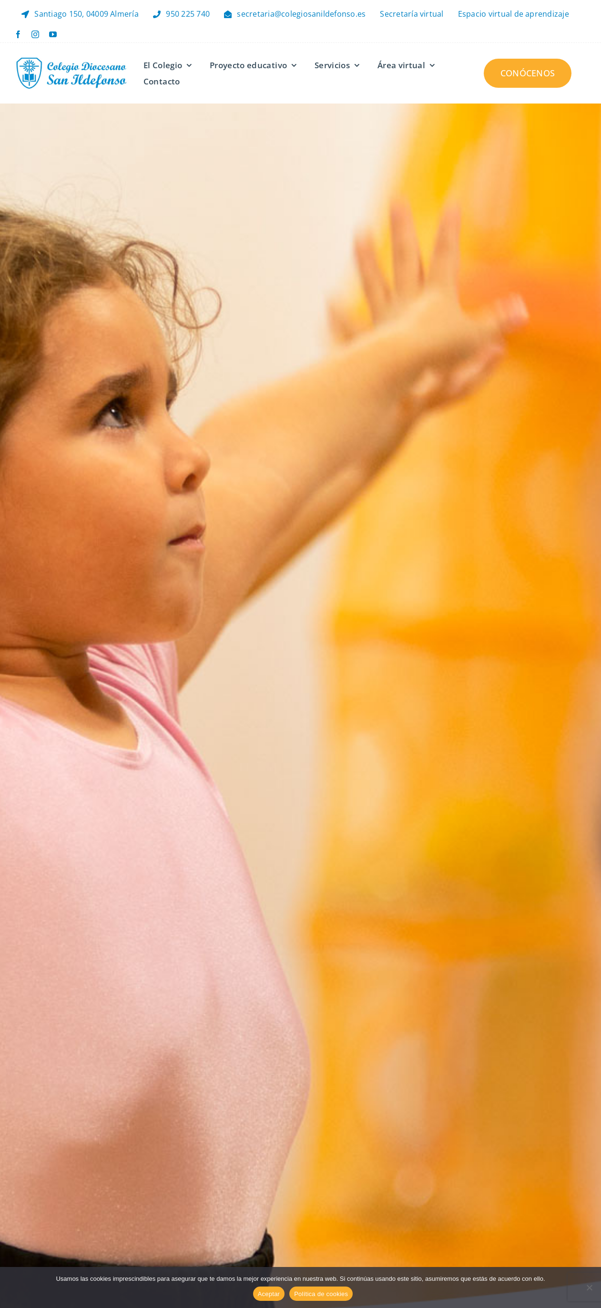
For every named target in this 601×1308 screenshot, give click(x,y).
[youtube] (53, 34)
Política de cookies (321, 1294)
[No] (589, 1287)
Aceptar (269, 1294)
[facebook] (18, 34)
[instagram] (35, 34)
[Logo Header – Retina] (71, 59)
